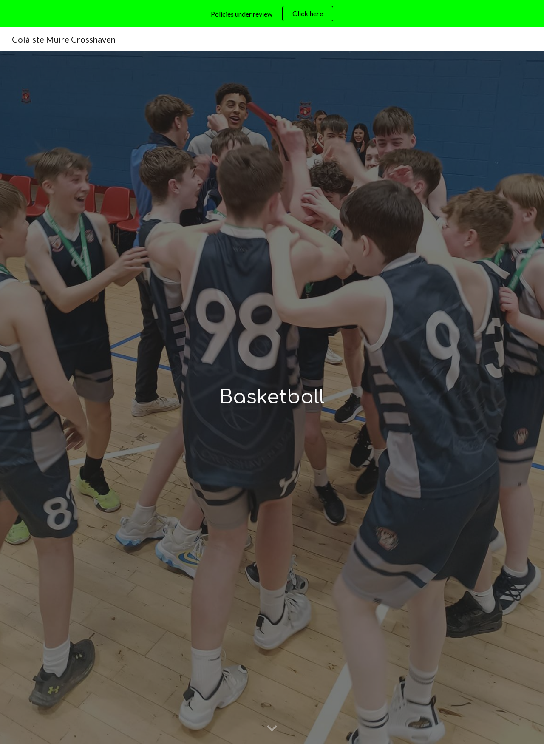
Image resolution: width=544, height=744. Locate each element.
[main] (272, 398)
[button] (272, 728)
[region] (272, 13)
